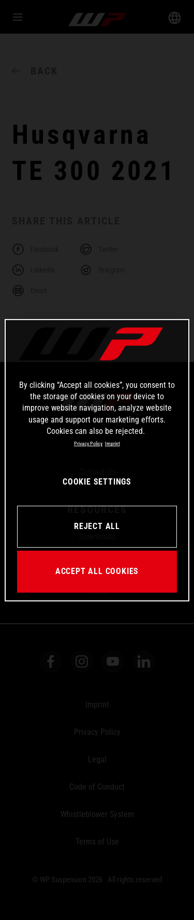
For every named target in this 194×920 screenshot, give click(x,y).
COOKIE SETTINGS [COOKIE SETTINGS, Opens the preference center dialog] (97, 482)
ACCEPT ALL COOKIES (97, 571)
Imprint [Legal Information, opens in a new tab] (112, 443)
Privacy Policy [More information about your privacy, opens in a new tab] (88, 443)
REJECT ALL (97, 526)
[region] (97, 460)
